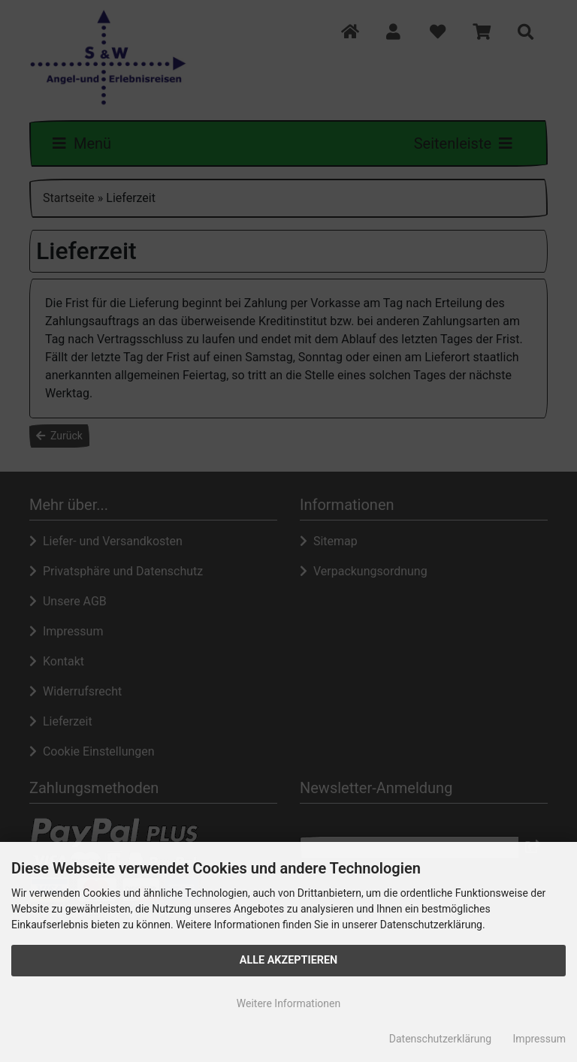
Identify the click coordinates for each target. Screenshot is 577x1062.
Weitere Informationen (288, 1003)
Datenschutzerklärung (440, 1039)
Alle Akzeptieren (289, 960)
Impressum (539, 1039)
